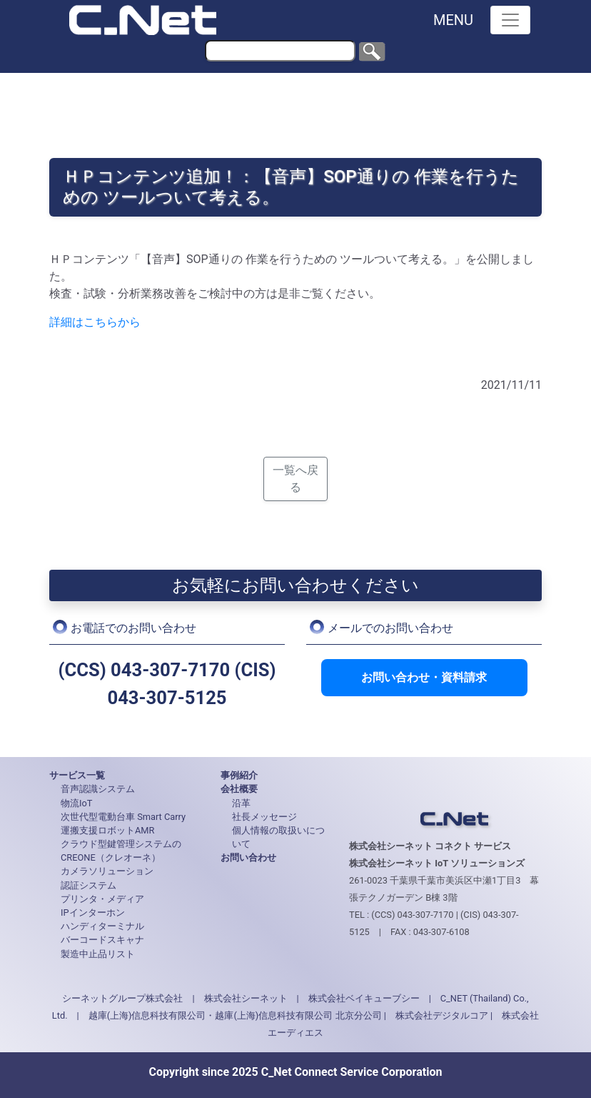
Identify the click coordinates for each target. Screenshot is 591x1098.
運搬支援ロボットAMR (107, 830)
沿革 (241, 803)
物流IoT (76, 803)
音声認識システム (98, 788)
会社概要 (239, 788)
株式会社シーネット (246, 998)
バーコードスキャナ (102, 939)
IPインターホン (93, 912)
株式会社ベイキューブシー (364, 998)
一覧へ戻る (295, 478)
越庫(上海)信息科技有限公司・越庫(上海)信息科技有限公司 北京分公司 (235, 1015)
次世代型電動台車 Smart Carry (123, 816)
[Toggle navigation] (510, 20)
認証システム (88, 885)
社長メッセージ (264, 816)
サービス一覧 (77, 775)
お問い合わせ (248, 857)
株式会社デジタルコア (441, 1015)
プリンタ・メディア (102, 899)
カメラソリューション (107, 871)
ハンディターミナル (102, 926)
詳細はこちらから (95, 322)
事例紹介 (239, 775)
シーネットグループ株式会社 (122, 998)
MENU (453, 20)
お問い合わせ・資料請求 (424, 677)
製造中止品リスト (98, 954)
